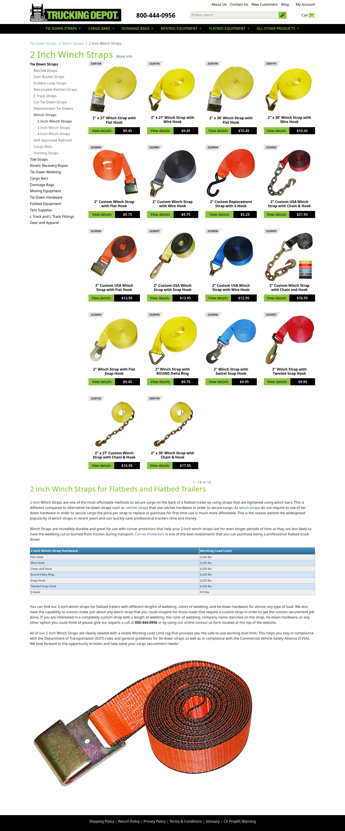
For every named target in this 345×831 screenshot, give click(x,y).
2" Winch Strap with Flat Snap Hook (114, 371)
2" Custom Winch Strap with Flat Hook (114, 203)
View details (102, 130)
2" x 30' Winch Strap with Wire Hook (289, 119)
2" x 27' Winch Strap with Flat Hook (114, 120)
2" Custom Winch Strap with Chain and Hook (289, 287)
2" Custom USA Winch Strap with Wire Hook (231, 287)
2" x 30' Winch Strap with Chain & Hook (172, 455)
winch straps (249, 507)
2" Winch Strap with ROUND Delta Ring (172, 371)
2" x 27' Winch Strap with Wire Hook (172, 119)
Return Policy (129, 821)
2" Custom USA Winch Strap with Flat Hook (114, 287)
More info (124, 56)
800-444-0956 (155, 15)
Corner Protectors (149, 534)
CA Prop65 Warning (240, 821)
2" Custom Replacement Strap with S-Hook (231, 203)
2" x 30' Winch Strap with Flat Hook (231, 120)
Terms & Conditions (186, 821)
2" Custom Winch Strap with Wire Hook (172, 203)
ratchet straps (136, 507)
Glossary (213, 821)
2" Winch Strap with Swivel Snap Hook (231, 371)
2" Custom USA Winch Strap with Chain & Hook (289, 203)
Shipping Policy (101, 821)
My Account (305, 4)
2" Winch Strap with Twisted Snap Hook (289, 371)
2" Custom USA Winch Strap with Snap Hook (172, 287)
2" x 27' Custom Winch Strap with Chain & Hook (114, 455)
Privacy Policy (154, 821)
